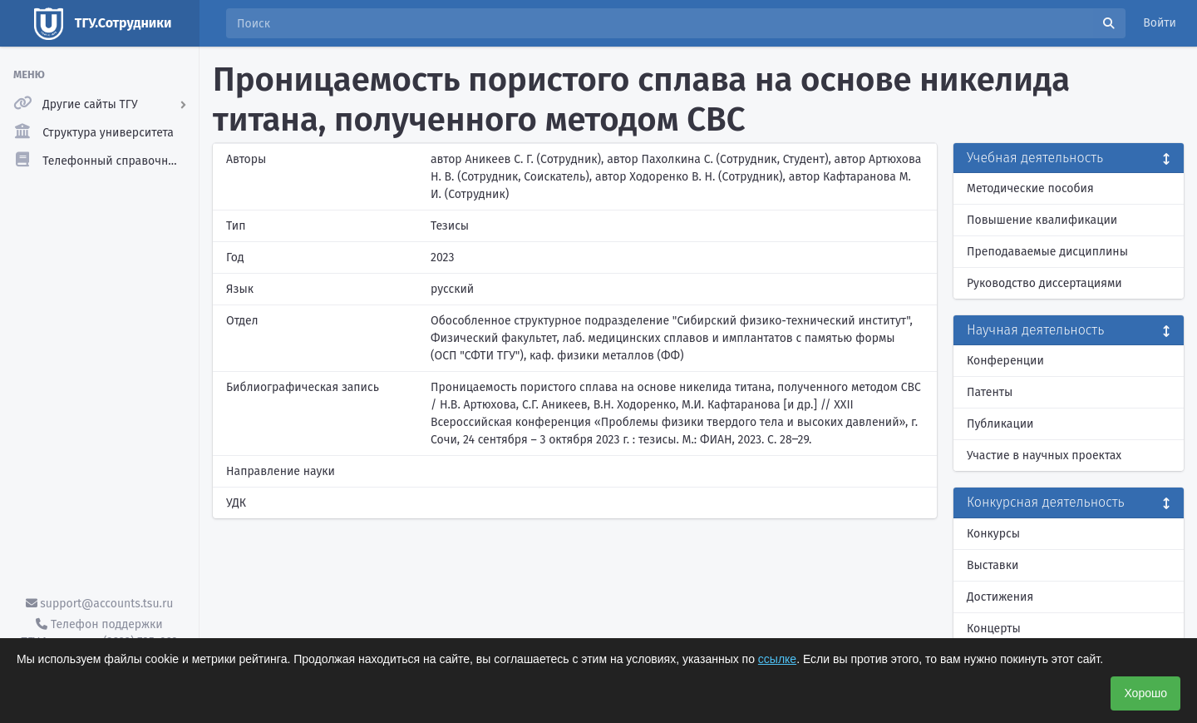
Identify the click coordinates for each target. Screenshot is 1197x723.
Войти (1159, 23)
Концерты (994, 628)
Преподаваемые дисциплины (1047, 252)
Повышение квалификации (1042, 220)
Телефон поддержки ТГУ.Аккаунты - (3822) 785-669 (99, 633)
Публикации (1000, 424)
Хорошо (1145, 693)
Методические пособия (1030, 188)
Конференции (1005, 361)
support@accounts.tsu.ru (100, 604)
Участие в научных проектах (1044, 455)
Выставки (992, 565)
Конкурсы (993, 534)
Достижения (1000, 597)
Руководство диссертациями (1044, 283)
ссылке (777, 659)
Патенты (989, 392)
